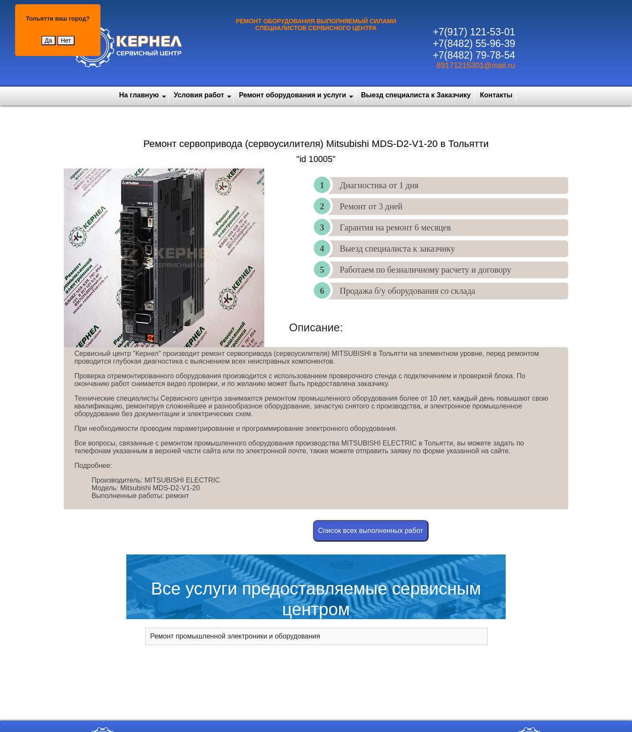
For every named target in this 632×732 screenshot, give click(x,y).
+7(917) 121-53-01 (474, 31)
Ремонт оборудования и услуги (292, 95)
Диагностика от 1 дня (379, 185)
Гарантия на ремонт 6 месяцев (395, 227)
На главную (139, 95)
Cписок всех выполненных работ (370, 530)
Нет (66, 40)
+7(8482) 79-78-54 (474, 55)
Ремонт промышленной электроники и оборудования (235, 636)
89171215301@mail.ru (475, 65)
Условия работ (199, 95)
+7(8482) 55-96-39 (474, 43)
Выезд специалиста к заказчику (397, 248)
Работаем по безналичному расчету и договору (425, 269)
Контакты (496, 95)
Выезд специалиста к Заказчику (416, 95)
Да (48, 40)
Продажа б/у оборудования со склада (407, 291)
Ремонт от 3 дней (371, 206)
